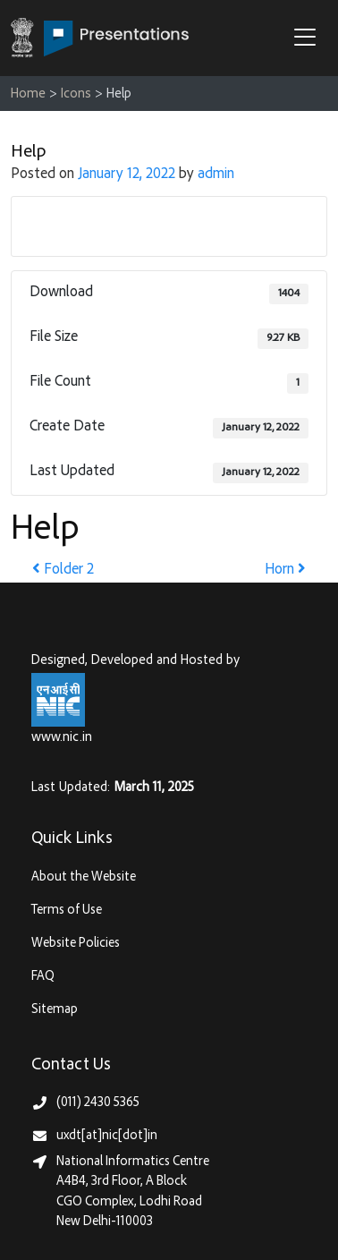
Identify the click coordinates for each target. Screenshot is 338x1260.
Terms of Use (66, 910)
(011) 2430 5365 (97, 1103)
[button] (309, 39)
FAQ (43, 976)
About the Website (83, 877)
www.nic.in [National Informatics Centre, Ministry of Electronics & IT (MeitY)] (61, 738)
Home (28, 94)
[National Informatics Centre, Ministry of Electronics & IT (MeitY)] (58, 700)
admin (216, 175)
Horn (285, 570)
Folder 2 (63, 570)
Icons (76, 94)
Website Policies (75, 943)
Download (169, 225)
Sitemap (54, 1010)
